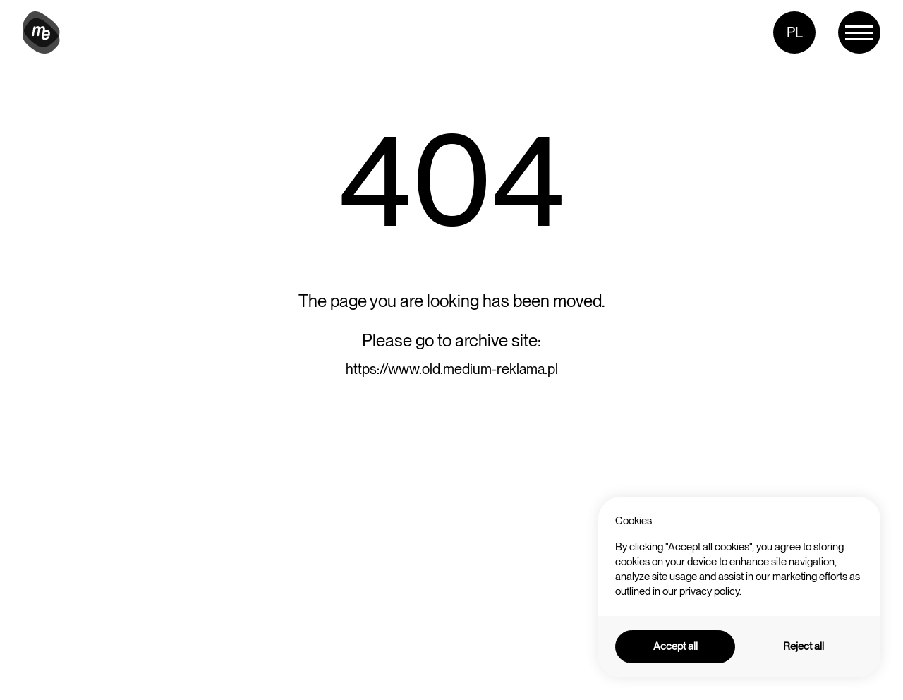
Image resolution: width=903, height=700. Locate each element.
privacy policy (709, 591)
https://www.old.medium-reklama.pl (452, 369)
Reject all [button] (803, 646)
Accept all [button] (675, 646)
